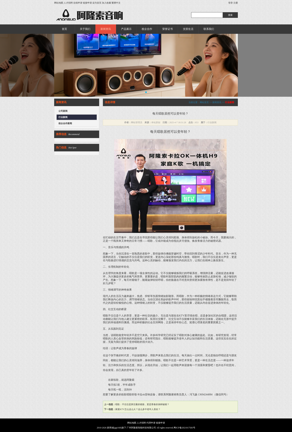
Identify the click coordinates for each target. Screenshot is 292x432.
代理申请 (150, 422)
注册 (235, 3)
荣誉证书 (167, 29)
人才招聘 (68, 3)
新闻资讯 (105, 29)
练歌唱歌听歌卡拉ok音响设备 (138, 394)
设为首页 (96, 3)
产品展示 (126, 29)
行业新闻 (62, 117)
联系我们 (209, 29)
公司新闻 (62, 111)
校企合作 (147, 29)
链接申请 (87, 3)
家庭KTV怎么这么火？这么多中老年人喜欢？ (137, 409)
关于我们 (85, 29)
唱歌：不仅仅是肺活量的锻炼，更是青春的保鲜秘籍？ (142, 404)
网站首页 (204, 102)
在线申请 (77, 3)
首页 (64, 29)
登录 (230, 3)
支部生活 (188, 29)
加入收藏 (106, 3)
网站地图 (58, 3)
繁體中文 (116, 3)
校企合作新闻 (65, 123)
